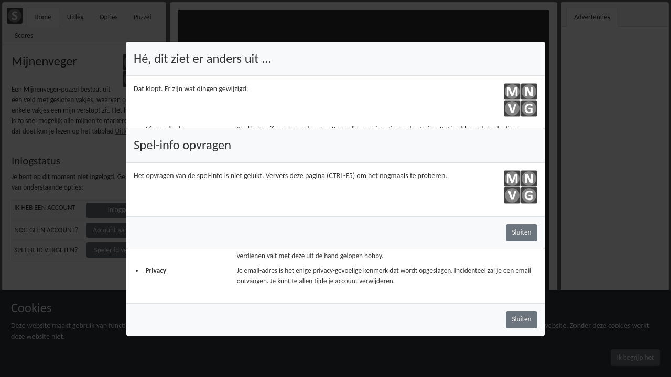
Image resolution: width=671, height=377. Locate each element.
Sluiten (521, 232)
